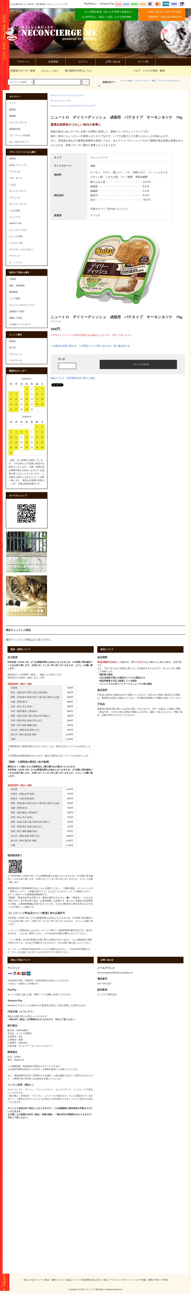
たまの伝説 (14, 210)
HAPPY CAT (15, 223)
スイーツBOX (126, 80)
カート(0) (140, 62)
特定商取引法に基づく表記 (81, 378)
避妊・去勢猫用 (17, 285)
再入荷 (12, 347)
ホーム (54, 95)
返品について (58, 378)
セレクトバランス (18, 204)
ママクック (14, 256)
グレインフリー (142, 80)
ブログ (136, 70)
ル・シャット (15, 262)
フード (63, 95)
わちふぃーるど (48, 70)
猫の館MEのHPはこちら (76, 70)
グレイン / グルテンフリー (22, 305)
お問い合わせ (110, 62)
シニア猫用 (14, 298)
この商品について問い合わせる (95, 346)
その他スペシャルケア (20, 324)
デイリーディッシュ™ (84, 106)
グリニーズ (14, 197)
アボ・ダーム (15, 178)
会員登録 (50, 62)
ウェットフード (76, 95)
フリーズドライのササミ (169, 80)
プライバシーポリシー (120, 1280)
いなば (12, 184)
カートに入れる (138, 364)
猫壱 (153, 80)
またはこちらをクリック (60, 891)
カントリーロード (18, 191)
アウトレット (15, 354)
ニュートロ (65, 100)
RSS (157, 1280)
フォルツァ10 (16, 243)
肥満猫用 (13, 292)
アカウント (21, 62)
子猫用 (12, 279)
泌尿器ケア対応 (17, 311)
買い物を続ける (122, 346)
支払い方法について (33, 1280)
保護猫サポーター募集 (21, 70)
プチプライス (15, 360)
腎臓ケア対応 (15, 318)
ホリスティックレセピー (21, 249)
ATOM (164, 1280)
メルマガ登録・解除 (154, 70)
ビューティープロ (18, 230)
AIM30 (12, 158)
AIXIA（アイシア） (18, 165)
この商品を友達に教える (63, 346)
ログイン (80, 62)
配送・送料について (54, 1280)
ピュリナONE (16, 236)
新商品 (12, 341)
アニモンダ (14, 171)
